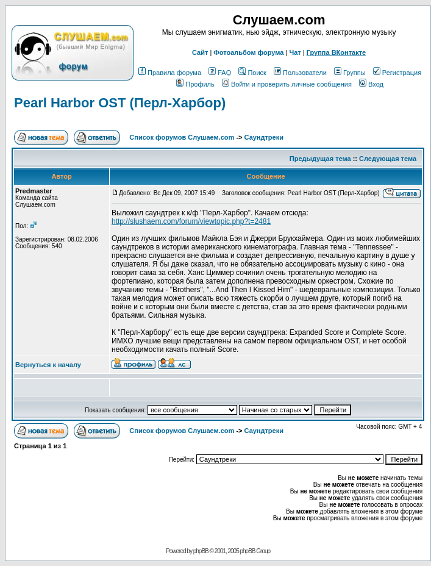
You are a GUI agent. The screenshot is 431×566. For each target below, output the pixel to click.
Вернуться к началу (48, 364)
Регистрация (397, 72)
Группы (350, 72)
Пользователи (300, 72)
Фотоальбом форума (248, 52)
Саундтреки (263, 137)
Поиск (252, 72)
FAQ (219, 72)
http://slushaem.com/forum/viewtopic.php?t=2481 (191, 221)
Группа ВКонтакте (336, 52)
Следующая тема (387, 158)
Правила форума (169, 72)
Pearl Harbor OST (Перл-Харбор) (120, 102)
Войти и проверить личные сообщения (287, 84)
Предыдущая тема (320, 158)
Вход (371, 84)
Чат (295, 52)
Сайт (200, 52)
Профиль (195, 84)
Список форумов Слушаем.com (181, 137)
